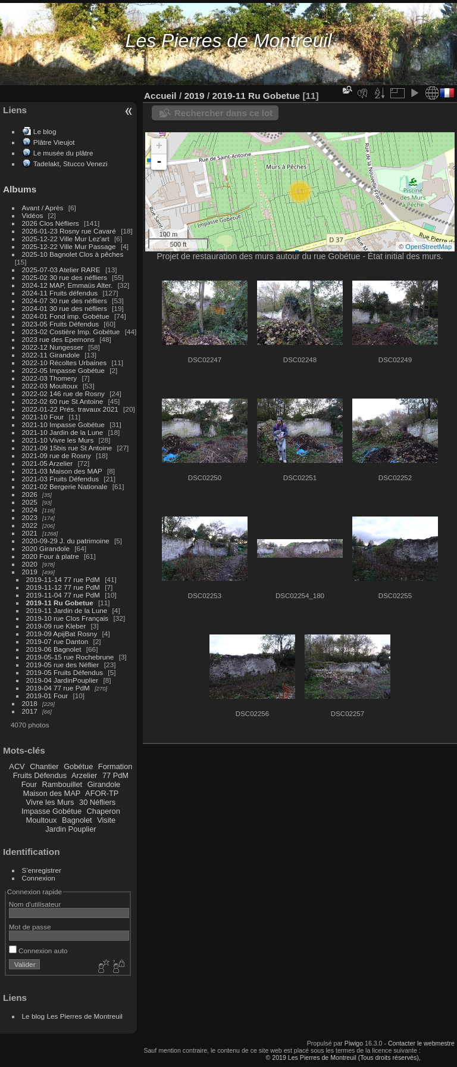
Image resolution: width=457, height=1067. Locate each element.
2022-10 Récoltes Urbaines (64, 362)
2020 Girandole (46, 548)
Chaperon (103, 811)
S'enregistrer (41, 870)
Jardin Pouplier (70, 829)
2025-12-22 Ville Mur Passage (69, 246)
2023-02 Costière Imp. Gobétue (71, 331)
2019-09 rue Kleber (56, 626)
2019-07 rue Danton (57, 641)
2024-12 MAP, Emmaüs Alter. (67, 285)
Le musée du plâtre (63, 153)
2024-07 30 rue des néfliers (64, 300)
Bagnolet (77, 820)
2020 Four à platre (50, 556)
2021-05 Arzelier (47, 463)
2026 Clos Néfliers (50, 223)
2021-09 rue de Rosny (56, 455)
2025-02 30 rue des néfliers (64, 277)
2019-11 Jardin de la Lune (67, 610)
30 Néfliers (97, 802)
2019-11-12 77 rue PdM (63, 587)
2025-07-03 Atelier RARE (61, 269)
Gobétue (78, 766)
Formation (115, 766)
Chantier (44, 766)
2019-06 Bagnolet (54, 649)
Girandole (104, 784)
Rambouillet (62, 784)
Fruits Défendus (40, 775)
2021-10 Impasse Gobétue (63, 424)
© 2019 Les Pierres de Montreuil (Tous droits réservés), (342, 1057)
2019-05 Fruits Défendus (65, 672)
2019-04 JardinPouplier (62, 680)
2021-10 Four (43, 417)
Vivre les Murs (50, 802)
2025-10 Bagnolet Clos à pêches (73, 254)
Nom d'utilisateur (35, 904)
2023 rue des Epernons (58, 339)
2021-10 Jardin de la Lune (63, 432)
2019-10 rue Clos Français (67, 618)
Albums (19, 189)
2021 (29, 533)
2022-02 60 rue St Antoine (63, 401)
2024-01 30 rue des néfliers (65, 308)
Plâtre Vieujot (54, 142)
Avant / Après (43, 207)
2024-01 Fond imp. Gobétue (65, 316)
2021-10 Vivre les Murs (58, 440)
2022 (29, 525)
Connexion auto (38, 950)
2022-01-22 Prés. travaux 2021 (70, 409)
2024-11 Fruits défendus (60, 293)
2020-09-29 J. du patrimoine (65, 541)
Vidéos (32, 215)
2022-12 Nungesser (52, 347)
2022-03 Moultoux (50, 386)
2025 (29, 502)
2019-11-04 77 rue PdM (63, 595)
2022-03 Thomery (49, 378)
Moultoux (41, 820)
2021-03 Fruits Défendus (60, 479)
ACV (16, 766)
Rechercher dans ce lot (223, 113)
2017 (29, 711)
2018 (29, 703)
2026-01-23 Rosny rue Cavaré (69, 231)
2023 (29, 517)
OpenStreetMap (428, 246)
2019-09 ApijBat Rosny (62, 633)
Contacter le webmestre (421, 1043)
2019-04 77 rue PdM (58, 688)
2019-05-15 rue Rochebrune (70, 657)
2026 (29, 494)
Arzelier (84, 775)
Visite (106, 820)
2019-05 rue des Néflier (62, 664)
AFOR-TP (101, 793)
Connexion (38, 878)
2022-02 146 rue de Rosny (63, 393)
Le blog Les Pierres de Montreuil (72, 1016)
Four (29, 784)
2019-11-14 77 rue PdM (63, 579)
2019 (29, 572)
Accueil (160, 96)
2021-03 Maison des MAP (62, 471)
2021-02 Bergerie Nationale (65, 486)
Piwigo (354, 1043)
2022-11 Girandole (51, 355)
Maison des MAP (52, 793)
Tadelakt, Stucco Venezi (70, 163)
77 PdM (115, 775)
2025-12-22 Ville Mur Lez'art (65, 238)
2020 (29, 564)
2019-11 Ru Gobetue (59, 602)
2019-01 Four (47, 695)
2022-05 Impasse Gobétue (63, 370)
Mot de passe (30, 927)
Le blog (45, 131)
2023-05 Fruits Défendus (60, 324)
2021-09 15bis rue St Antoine (67, 448)
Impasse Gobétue (51, 811)
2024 (29, 510)
